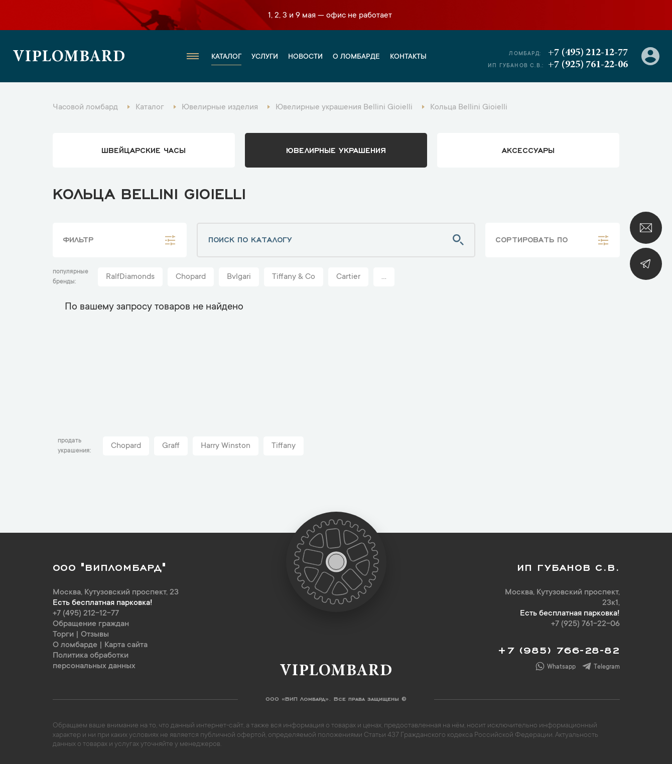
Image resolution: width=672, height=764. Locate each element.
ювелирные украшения (336, 149)
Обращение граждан (91, 624)
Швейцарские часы (143, 149)
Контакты (408, 57)
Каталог (226, 57)
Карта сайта (126, 645)
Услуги (264, 57)
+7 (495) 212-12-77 (588, 53)
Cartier (348, 276)
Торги (63, 634)
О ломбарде (356, 57)
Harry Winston (225, 445)
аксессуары (528, 149)
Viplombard (69, 58)
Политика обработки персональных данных (94, 661)
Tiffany (284, 445)
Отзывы (95, 634)
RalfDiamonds (130, 276)
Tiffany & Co (293, 276)
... (383, 276)
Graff (171, 445)
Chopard (191, 276)
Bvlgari (239, 276)
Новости (305, 57)
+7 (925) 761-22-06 (588, 65)
